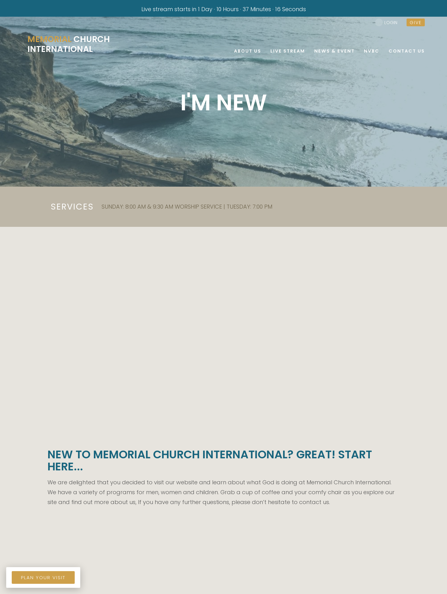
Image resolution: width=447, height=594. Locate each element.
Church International (69, 44)
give (416, 22)
